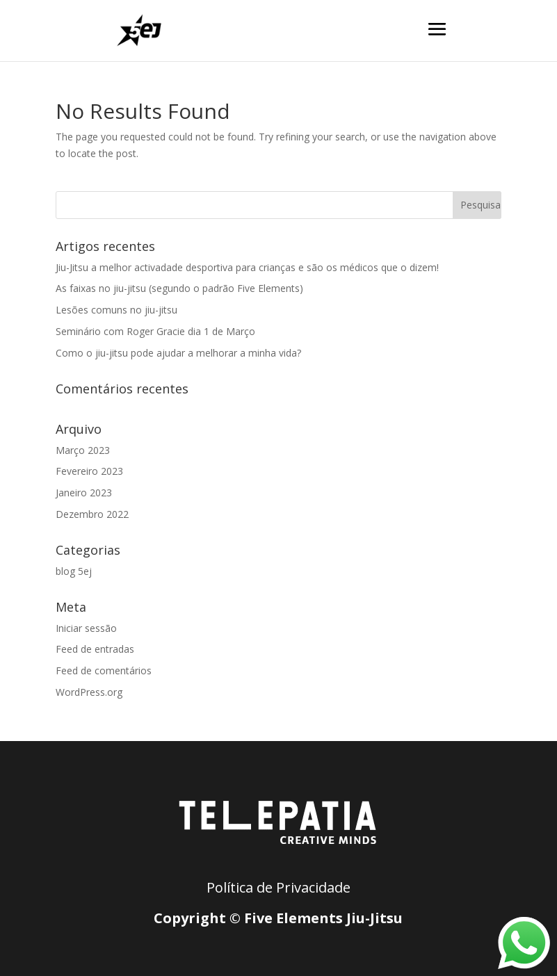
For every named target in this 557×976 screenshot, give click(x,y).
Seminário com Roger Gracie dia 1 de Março (155, 331)
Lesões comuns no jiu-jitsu (116, 309)
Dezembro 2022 (92, 514)
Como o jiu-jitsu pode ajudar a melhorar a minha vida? (178, 352)
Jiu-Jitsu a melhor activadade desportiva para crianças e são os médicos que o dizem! (247, 267)
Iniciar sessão (86, 628)
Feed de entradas (95, 649)
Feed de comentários (104, 670)
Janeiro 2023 (84, 492)
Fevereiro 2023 (89, 471)
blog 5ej (74, 571)
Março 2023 (83, 450)
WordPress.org (89, 692)
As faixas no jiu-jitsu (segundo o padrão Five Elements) (179, 288)
